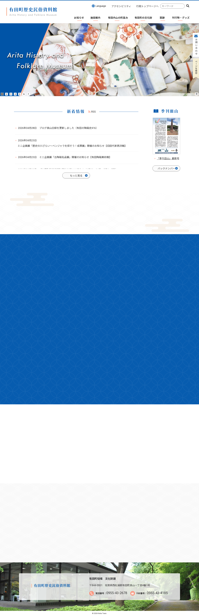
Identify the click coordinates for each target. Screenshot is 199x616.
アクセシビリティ (121, 6)
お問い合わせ (196, 46)
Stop (196, 94)
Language (99, 5)
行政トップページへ (147, 6)
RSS (92, 111)
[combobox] (172, 6)
